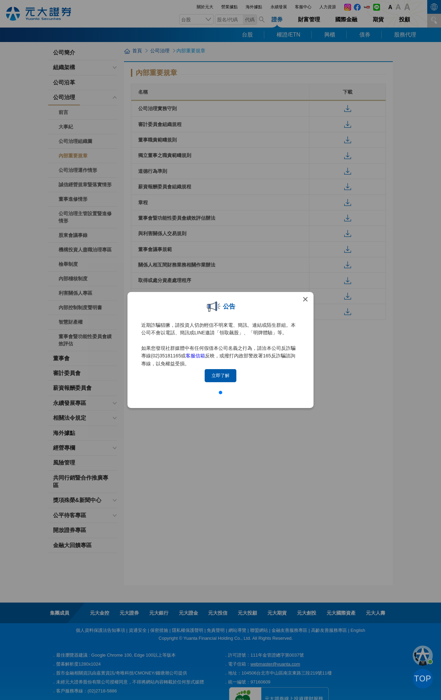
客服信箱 (195, 355)
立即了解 (220, 375)
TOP (422, 678)
